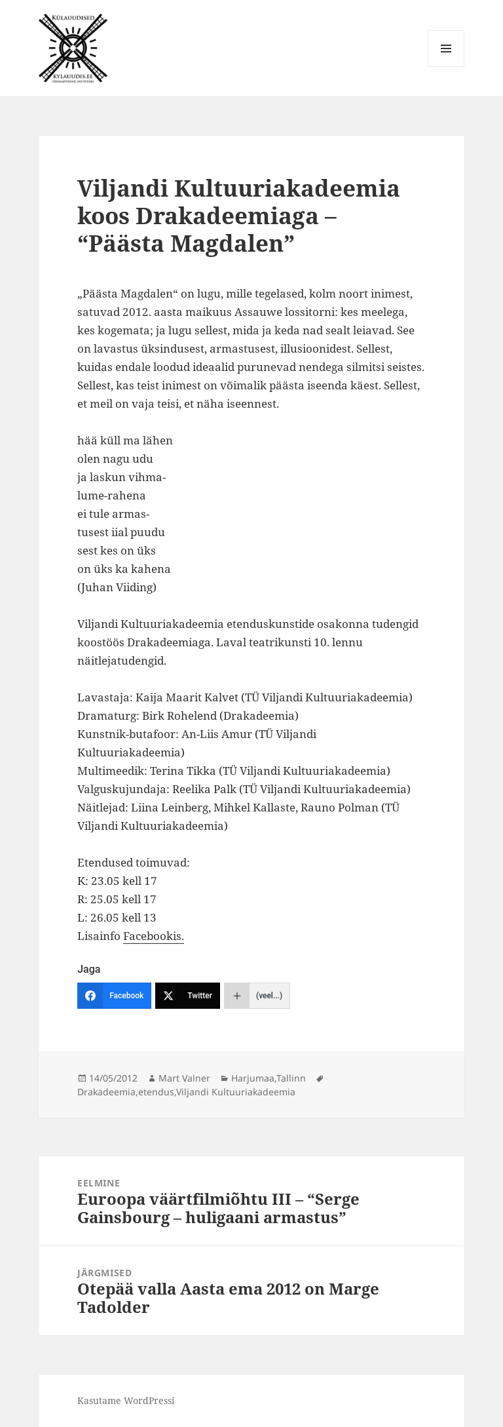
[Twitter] (187, 996)
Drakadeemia (106, 1091)
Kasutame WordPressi (125, 1400)
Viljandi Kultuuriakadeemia (235, 1091)
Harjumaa (252, 1078)
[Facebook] (114, 996)
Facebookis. (153, 935)
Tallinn (291, 1078)
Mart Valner (184, 1078)
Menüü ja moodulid (446, 66)
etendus (156, 1091)
